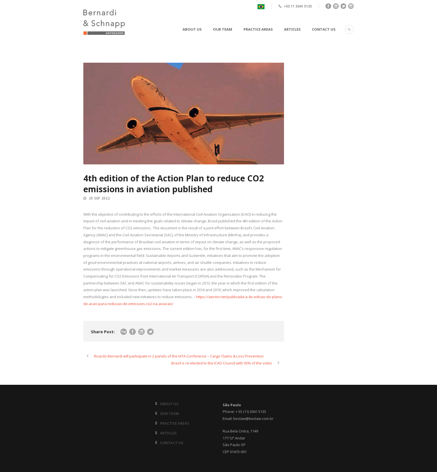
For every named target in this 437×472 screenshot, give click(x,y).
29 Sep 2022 (99, 198)
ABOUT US (192, 29)
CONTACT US (324, 29)
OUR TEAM (222, 29)
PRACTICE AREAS (258, 29)
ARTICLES (292, 29)
